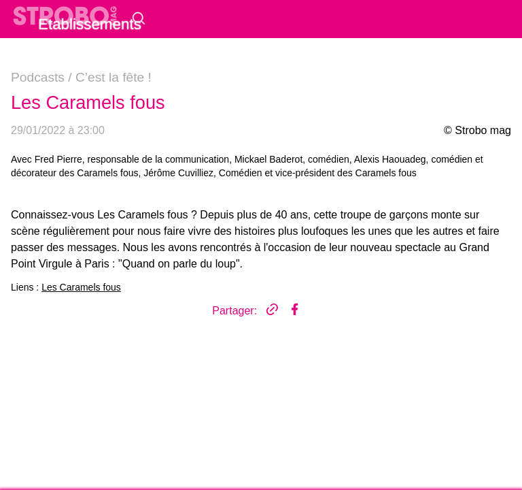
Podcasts (38, 77)
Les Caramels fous (81, 287)
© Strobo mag (477, 130)
